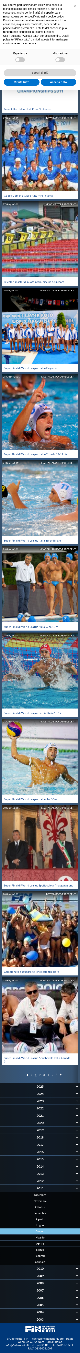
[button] (75, 6)
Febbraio (40, 1255)
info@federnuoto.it (17, 1345)
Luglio (40, 1225)
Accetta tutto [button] (58, 82)
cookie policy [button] (55, 16)
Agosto (40, 1219)
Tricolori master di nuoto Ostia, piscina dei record (34, 281)
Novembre (40, 1201)
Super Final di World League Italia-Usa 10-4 (30, 799)
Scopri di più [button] (40, 72)
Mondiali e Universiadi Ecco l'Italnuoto (27, 109)
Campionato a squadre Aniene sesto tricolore (31, 971)
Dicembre (40, 1194)
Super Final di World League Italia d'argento (30, 368)
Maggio (40, 1237)
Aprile (40, 1243)
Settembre (40, 1213)
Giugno (40, 1231)
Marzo (40, 1249)
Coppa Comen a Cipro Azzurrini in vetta (28, 195)
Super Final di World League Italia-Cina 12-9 (31, 626)
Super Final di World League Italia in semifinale (32, 540)
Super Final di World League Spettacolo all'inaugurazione (38, 885)
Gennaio (40, 1261)
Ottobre (40, 1207)
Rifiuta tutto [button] (21, 82)
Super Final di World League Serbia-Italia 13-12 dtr (35, 713)
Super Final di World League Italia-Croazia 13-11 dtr (35, 454)
